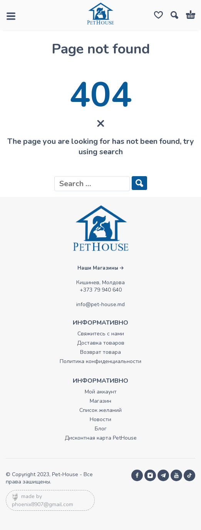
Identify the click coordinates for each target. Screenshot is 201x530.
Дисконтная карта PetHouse (101, 438)
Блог (101, 428)
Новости (100, 419)
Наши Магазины (100, 268)
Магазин (100, 401)
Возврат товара (100, 352)
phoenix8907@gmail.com (42, 504)
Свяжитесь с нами (100, 333)
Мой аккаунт (101, 391)
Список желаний (100, 410)
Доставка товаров (100, 343)
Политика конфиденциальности (100, 361)
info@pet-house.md (100, 304)
